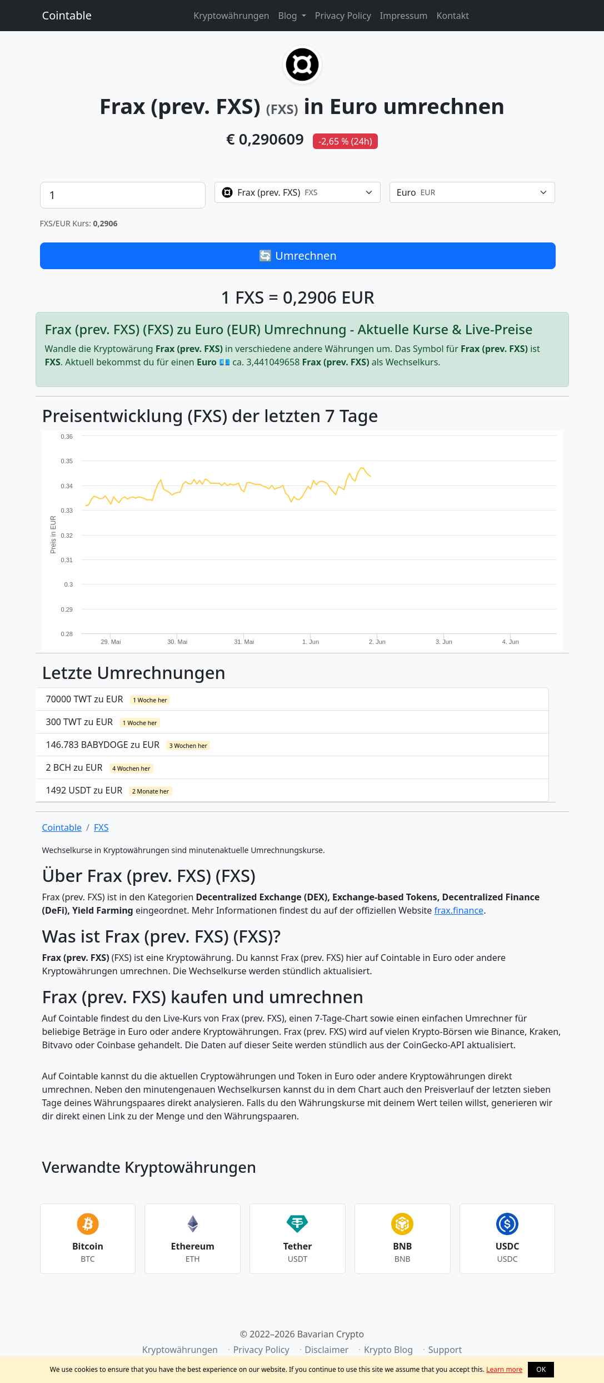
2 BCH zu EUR (99, 767)
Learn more (504, 1369)
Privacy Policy (343, 15)
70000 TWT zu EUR (108, 699)
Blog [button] (288, 15)
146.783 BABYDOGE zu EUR (128, 744)
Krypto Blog (388, 1350)
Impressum (404, 15)
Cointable (67, 15)
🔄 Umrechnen (297, 255)
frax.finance (459, 910)
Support (445, 1350)
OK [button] (541, 1369)
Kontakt (453, 15)
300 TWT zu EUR (103, 722)
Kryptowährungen (231, 15)
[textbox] (291, 192)
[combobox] (297, 192)
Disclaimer (326, 1350)
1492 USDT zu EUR (109, 790)
